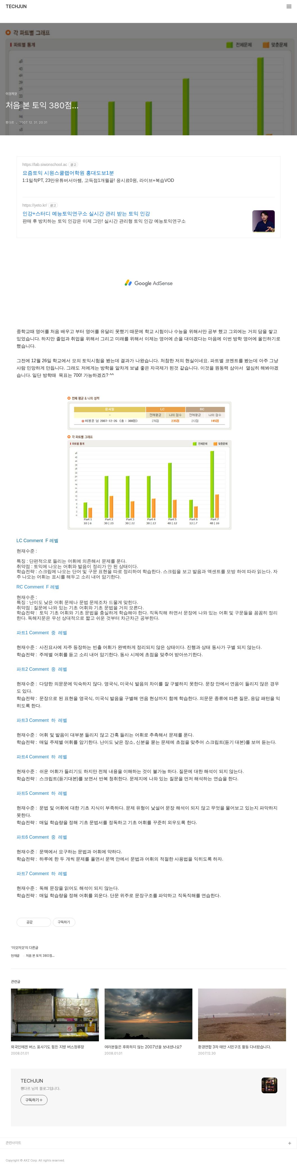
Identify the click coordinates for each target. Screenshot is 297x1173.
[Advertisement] (149, 283)
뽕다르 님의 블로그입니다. (41, 1088)
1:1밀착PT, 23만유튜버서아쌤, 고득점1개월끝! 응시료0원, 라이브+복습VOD (98, 180)
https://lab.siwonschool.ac (44, 164)
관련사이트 (13, 1143)
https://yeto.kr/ (34, 205)
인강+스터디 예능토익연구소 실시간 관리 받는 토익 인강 (86, 213)
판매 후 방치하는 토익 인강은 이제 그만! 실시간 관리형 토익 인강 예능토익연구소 (104, 221)
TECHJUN (16, 6)
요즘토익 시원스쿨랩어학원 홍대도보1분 (68, 173)
